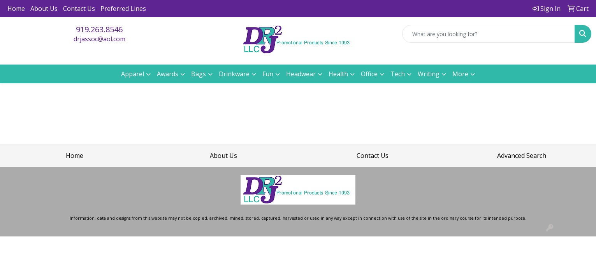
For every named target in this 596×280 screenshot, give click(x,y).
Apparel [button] (132, 74)
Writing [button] (429, 74)
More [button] (460, 74)
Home (16, 8)
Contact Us (79, 8)
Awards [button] (167, 74)
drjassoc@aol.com (99, 39)
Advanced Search (521, 155)
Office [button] (369, 74)
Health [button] (338, 74)
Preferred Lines (123, 8)
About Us (44, 8)
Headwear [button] (301, 74)
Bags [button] (198, 74)
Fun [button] (267, 74)
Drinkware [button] (234, 74)
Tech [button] (397, 74)
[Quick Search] (488, 34)
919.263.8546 (99, 29)
